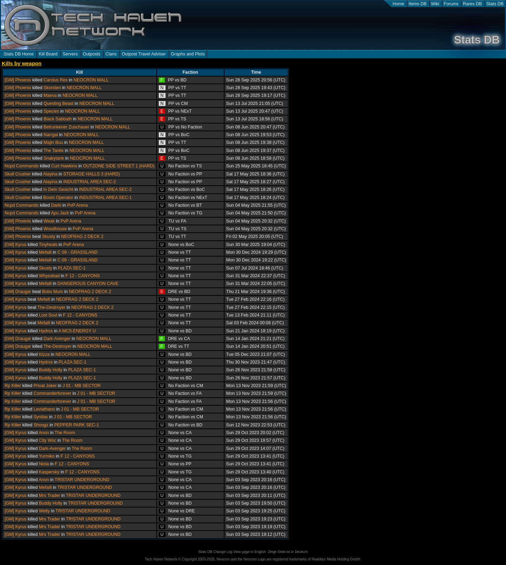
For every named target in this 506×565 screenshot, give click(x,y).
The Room (65, 432)
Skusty (48, 236)
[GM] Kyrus (15, 244)
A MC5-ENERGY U (77, 330)
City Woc (48, 440)
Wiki (435, 3)
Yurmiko (46, 456)
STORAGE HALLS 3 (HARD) (91, 174)
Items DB (418, 3)
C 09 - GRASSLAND (77, 252)
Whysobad (49, 275)
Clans (111, 54)
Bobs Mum (52, 291)
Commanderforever (52, 393)
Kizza (44, 354)
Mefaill (45, 252)
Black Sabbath (58, 119)
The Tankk (54, 150)
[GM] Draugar (18, 291)
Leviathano (44, 409)
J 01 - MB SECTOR (82, 385)
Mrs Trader (49, 495)
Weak (49, 221)
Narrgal (51, 134)
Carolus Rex (56, 80)
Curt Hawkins (64, 166)
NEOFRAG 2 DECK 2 (82, 236)
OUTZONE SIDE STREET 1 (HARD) (118, 166)
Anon (44, 432)
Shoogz (40, 425)
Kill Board (48, 54)
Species (51, 111)
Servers (70, 54)
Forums (451, 3)
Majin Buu (53, 142)
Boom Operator (58, 197)
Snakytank (54, 158)
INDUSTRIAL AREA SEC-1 (105, 197)
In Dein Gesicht (58, 189)
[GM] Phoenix (18, 80)
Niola (44, 463)
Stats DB (495, 3)
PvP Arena (77, 205)
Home (398, 3)
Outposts (91, 54)
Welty (44, 510)
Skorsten (52, 87)
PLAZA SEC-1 (72, 268)
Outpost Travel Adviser (144, 54)
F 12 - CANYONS (82, 275)
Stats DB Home (19, 54)
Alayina (50, 174)
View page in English (249, 552)
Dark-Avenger (57, 338)
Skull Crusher (18, 174)
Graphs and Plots (188, 54)
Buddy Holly (51, 369)
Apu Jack (60, 213)
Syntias (40, 416)
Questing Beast (58, 103)
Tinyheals (48, 244)
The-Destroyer (51, 307)
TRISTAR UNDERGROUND (82, 479)
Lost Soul (48, 315)
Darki (56, 205)
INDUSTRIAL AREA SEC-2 (89, 181)
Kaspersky (49, 472)
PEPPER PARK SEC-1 (76, 425)
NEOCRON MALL (91, 80)
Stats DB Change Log (215, 552)
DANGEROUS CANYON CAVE (87, 283)
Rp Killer (13, 385)
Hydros (46, 330)
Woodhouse (55, 228)
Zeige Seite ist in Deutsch (287, 552)
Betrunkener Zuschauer (66, 127)
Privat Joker (45, 385)
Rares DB (472, 3)
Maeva (50, 95)
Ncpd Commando (22, 166)
